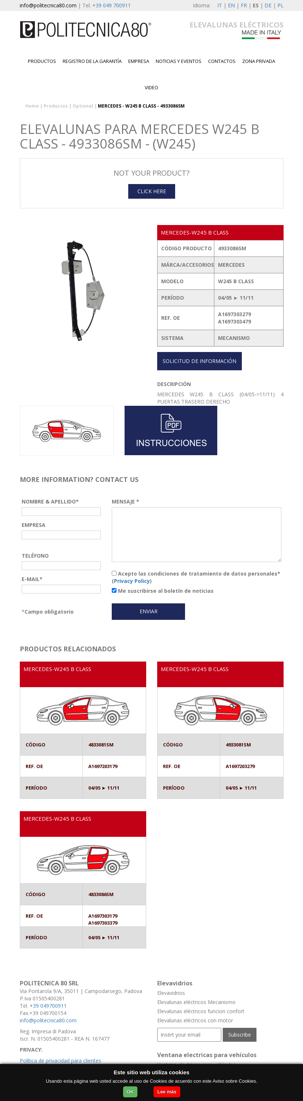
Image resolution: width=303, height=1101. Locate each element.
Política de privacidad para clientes (60, 1060)
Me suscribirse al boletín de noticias (163, 590)
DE (268, 5)
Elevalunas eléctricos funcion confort (200, 1011)
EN (231, 5)
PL (280, 5)
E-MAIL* (32, 579)
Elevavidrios (171, 992)
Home (32, 106)
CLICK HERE (151, 191)
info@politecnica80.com (48, 5)
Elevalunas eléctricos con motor (195, 1020)
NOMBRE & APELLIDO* (50, 501)
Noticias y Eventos (179, 61)
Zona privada (258, 61)
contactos (222, 61)
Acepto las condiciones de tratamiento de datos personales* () (196, 577)
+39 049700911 (48, 1005)
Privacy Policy (132, 580)
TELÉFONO (35, 555)
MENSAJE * (125, 501)
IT (219, 5)
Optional (83, 106)
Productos (42, 61)
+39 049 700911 (111, 5)
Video (151, 87)
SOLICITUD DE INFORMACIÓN (199, 360)
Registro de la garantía (92, 61)
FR (244, 5)
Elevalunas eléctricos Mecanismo (196, 1002)
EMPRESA (138, 61)
